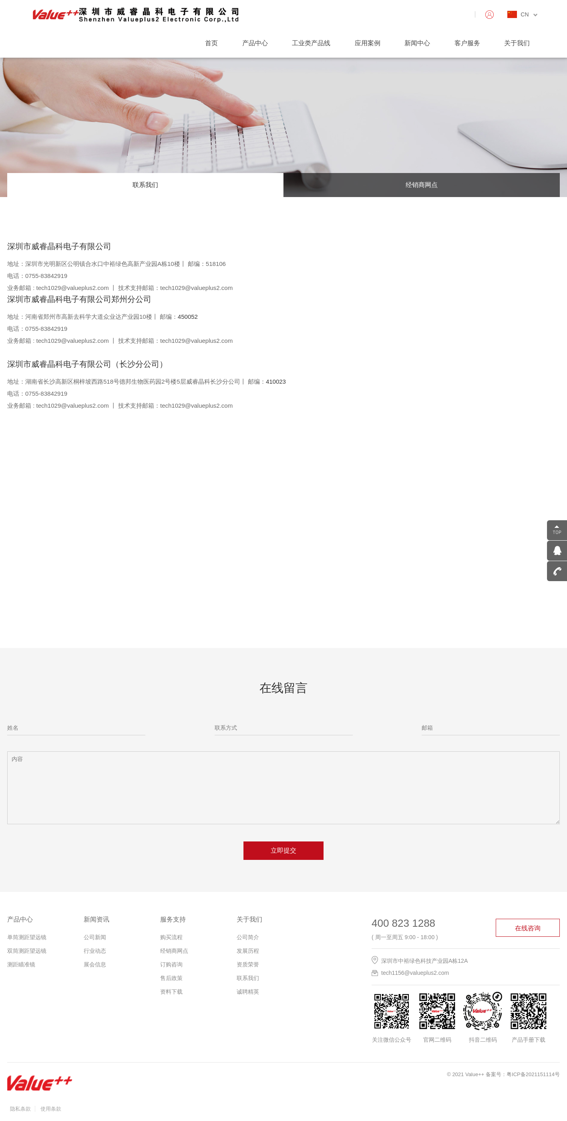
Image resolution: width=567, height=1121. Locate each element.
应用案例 (367, 43)
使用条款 (50, 1109)
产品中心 (255, 43)
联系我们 (145, 184)
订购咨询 (171, 964)
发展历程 (248, 951)
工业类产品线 (311, 43)
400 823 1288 (403, 923)
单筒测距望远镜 (26, 937)
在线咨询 (528, 928)
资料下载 (171, 991)
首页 (211, 43)
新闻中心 (417, 43)
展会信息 (95, 964)
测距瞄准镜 (21, 964)
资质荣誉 (248, 964)
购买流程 (171, 937)
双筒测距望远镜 (26, 951)
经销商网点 (422, 184)
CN (529, 14)
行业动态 (95, 951)
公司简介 (248, 937)
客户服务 (467, 43)
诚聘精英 (248, 991)
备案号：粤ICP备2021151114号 (523, 1074)
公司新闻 (95, 937)
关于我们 (517, 43)
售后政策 (171, 978)
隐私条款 (20, 1109)
